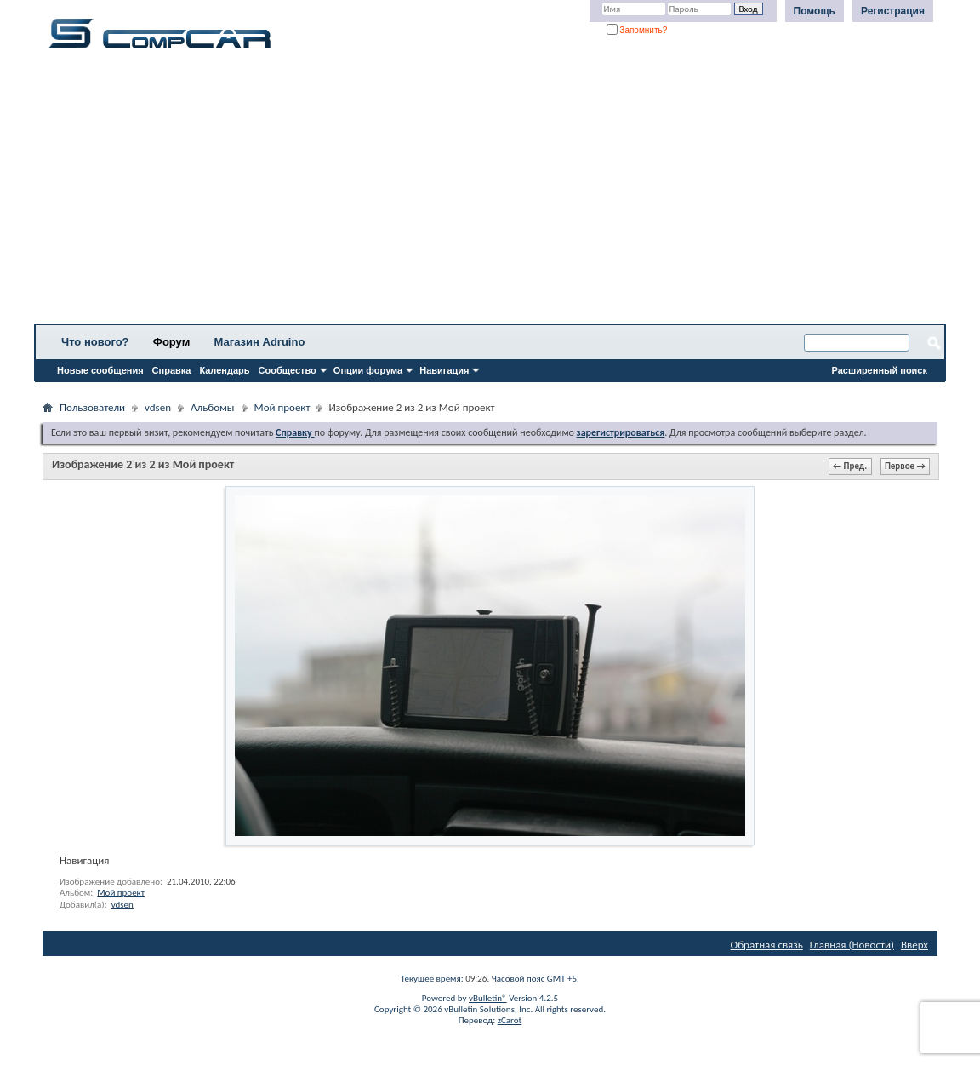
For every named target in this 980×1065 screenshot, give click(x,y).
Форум (171, 341)
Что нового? (95, 341)
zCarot (510, 1020)
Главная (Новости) (852, 944)
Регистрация (893, 11)
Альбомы (213, 407)
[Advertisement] (490, 191)
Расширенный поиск (879, 370)
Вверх (914, 944)
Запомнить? (637, 30)
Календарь (224, 370)
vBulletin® (488, 998)
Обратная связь (767, 944)
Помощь (814, 11)
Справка (171, 370)
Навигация (444, 370)
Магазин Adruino (259, 341)
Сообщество (287, 370)
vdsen (158, 407)
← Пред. (850, 466)
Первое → (905, 466)
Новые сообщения (100, 370)
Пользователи (92, 407)
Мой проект (282, 407)
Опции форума (367, 370)
